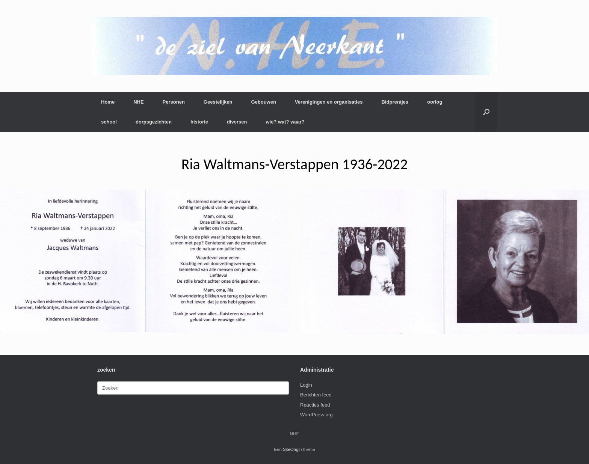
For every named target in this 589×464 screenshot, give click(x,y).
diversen (237, 122)
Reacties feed (315, 405)
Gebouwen (263, 102)
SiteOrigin (292, 449)
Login (306, 385)
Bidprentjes (395, 102)
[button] (486, 112)
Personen (174, 102)
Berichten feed (316, 395)
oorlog (434, 102)
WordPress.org (316, 414)
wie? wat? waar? (285, 122)
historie (199, 122)
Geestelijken (218, 102)
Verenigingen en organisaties (329, 102)
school (109, 122)
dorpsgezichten (154, 122)
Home (108, 102)
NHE (138, 102)
